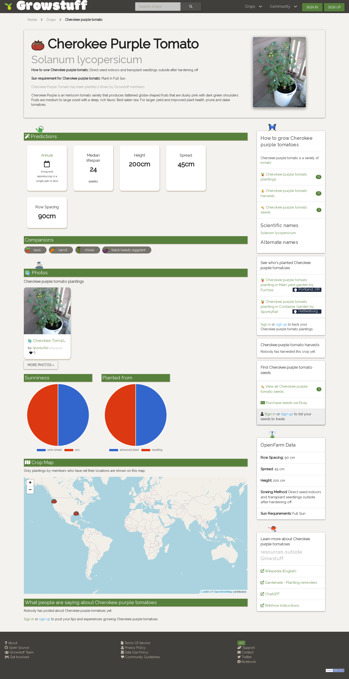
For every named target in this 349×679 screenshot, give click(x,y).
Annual (47, 155)
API (241, 643)
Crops (51, 20)
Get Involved (17, 657)
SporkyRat (40, 348)
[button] (253, 6)
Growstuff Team (19, 652)
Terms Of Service (135, 643)
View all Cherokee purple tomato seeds (284, 388)
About (11, 643)
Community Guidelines (140, 657)
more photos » (41, 365)
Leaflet (205, 591)
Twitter (244, 657)
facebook (246, 662)
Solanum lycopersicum (278, 233)
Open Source (17, 648)
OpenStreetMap (223, 591)
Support (246, 648)
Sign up (334, 7)
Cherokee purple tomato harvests (284, 193)
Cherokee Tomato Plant (55, 340)
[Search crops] (158, 6)
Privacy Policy (133, 648)
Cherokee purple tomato (83, 20)
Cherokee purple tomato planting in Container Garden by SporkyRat (287, 307)
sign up (44, 619)
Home (32, 20)
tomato (266, 163)
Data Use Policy (134, 652)
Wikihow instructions (280, 605)
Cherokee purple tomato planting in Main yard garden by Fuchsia (287, 285)
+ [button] (30, 483)
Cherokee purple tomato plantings (284, 176)
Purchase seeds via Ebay (284, 403)
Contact (245, 652)
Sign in (312, 7)
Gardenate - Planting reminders (289, 582)
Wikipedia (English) (278, 571)
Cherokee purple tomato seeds (284, 209)
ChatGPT (270, 594)
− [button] (30, 490)
